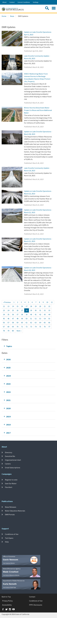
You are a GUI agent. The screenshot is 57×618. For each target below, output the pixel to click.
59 (17, 322)
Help (7, 542)
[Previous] (7, 302)
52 (36, 318)
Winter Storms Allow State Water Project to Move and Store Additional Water (38, 110)
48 (17, 318)
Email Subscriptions (12, 467)
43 (45, 314)
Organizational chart (13, 460)
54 (45, 318)
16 (22, 306)
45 (4, 318)
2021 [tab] (8, 400)
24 (8, 310)
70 (17, 327)
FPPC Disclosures (35, 605)
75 (40, 327)
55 (49, 318)
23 (4, 310)
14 (13, 306)
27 (22, 310)
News (12, 16)
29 (31, 310)
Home (4, 16)
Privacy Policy (7, 601)
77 (49, 327)
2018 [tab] (8, 424)
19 (36, 306)
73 (31, 327)
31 (40, 310)
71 (22, 327)
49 (22, 318)
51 (31, 318)
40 (31, 314)
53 (40, 318)
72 (26, 327)
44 (49, 314)
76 (45, 327)
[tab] (28, 346)
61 (26, 322)
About (4, 2)
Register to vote (11, 479)
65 (45, 322)
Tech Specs (9, 538)
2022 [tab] (8, 392)
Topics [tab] (9, 346)
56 (4, 322)
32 (45, 310)
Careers (8, 464)
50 (26, 318)
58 (13, 322)
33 (49, 310)
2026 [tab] (8, 359)
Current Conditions (24, 2)
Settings (35, 2)
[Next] (19, 331)
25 (13, 310)
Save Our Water (10, 483)
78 (4, 331)
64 (40, 322)
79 (8, 331)
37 (17, 314)
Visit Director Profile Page (9, 587)
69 (13, 327)
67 (4, 327)
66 (49, 322)
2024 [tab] (8, 376)
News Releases (10, 507)
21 (45, 306)
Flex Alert (8, 487)
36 (13, 314)
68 (8, 327)
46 (8, 318)
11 (52, 302)
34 (4, 314)
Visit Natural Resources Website (11, 575)
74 (36, 327)
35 (8, 314)
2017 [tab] (8, 433)
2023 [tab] (8, 384)
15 (17, 306)
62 (31, 322)
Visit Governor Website (9, 563)
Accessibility (7, 605)
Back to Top (6, 597)
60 (22, 322)
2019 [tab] (8, 416)
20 (40, 306)
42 (40, 314)
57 (8, 322)
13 (8, 306)
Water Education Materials (15, 511)
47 (13, 318)
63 (36, 322)
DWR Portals (10, 514)
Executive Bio (10, 456)
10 (47, 302)
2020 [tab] (8, 408)
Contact (12, 2)
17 (26, 306)
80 (13, 331)
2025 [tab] (8, 367)
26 (17, 310)
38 (22, 314)
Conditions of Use (11, 534)
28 (26, 310)
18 (31, 306)
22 (49, 306)
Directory (8, 452)
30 (36, 310)
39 (26, 314)
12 (4, 306)
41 (36, 314)
